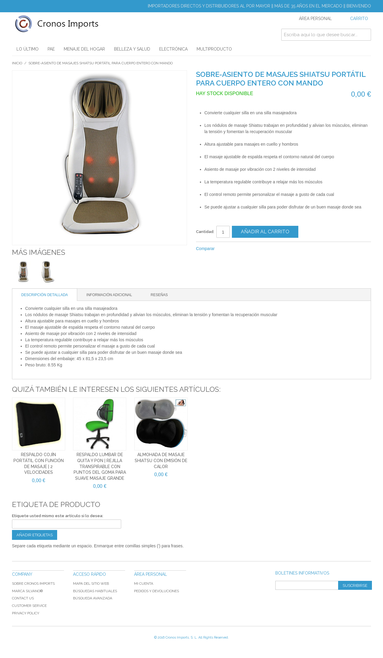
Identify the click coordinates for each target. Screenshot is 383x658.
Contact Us (23, 598)
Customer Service (29, 606)
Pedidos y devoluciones (156, 591)
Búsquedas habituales (95, 591)
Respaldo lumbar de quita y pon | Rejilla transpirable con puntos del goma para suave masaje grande (100, 466)
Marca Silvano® (27, 591)
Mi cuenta (143, 583)
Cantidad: (205, 231)
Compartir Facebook (227, 249)
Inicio (17, 63)
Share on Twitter (239, 249)
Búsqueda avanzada (92, 598)
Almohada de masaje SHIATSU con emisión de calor (161, 460)
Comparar (205, 248)
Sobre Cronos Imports (33, 583)
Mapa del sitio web (91, 583)
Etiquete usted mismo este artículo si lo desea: (57, 516)
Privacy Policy (25, 613)
